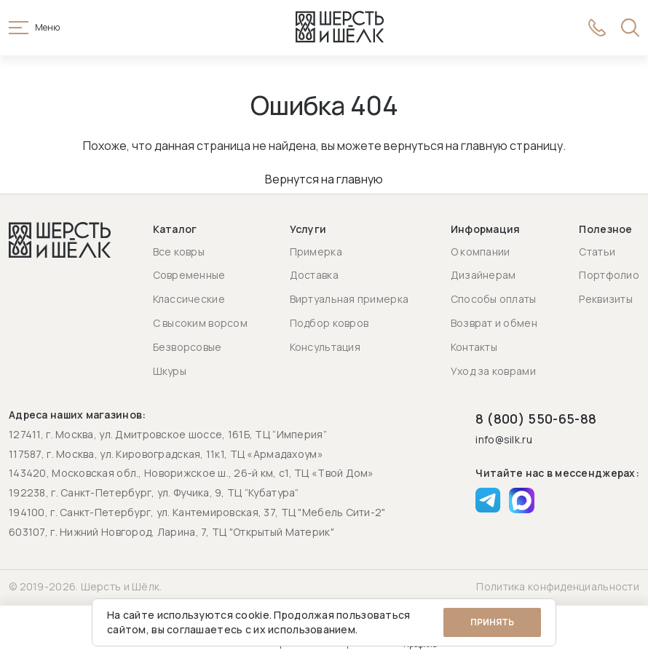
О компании (480, 251)
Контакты (474, 347)
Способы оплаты (494, 299)
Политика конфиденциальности (557, 586)
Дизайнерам (483, 275)
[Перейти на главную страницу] (340, 27)
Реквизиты (606, 299)
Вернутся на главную (324, 179)
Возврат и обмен (494, 323)
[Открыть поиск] (630, 28)
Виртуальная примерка (349, 299)
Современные (189, 275)
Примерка (316, 251)
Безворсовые (187, 347)
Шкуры (169, 371)
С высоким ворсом (200, 323)
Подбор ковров (329, 323)
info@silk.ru (503, 440)
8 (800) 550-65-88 (535, 418)
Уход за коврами (493, 371)
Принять (492, 622)
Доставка (314, 275)
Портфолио (609, 275)
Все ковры (179, 251)
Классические (189, 299)
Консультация (325, 347)
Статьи (597, 251)
